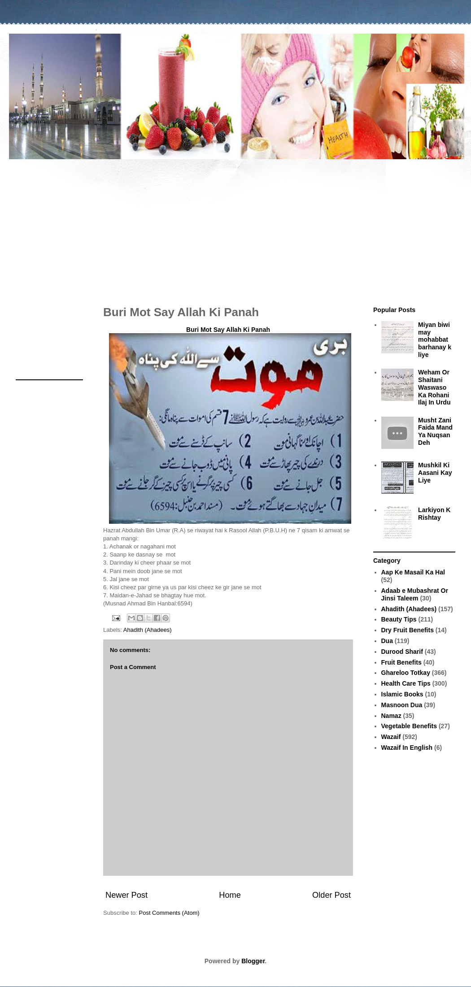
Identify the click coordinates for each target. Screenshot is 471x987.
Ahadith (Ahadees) (147, 629)
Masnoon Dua (402, 705)
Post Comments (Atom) (169, 912)
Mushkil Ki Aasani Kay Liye (435, 472)
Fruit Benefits (401, 662)
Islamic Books (402, 694)
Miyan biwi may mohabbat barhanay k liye (434, 339)
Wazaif (391, 736)
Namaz (391, 715)
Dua (387, 640)
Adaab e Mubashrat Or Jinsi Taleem (414, 594)
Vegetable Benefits (409, 726)
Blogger (253, 961)
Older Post (331, 895)
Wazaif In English (407, 747)
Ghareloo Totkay (405, 672)
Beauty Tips (399, 619)
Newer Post (126, 895)
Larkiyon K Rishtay (434, 513)
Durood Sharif (402, 651)
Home (230, 895)
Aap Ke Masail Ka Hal (413, 572)
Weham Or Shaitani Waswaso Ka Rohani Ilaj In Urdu (434, 387)
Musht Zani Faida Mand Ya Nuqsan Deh (435, 431)
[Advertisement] (235, 228)
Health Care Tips (406, 683)
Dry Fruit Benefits (407, 630)
